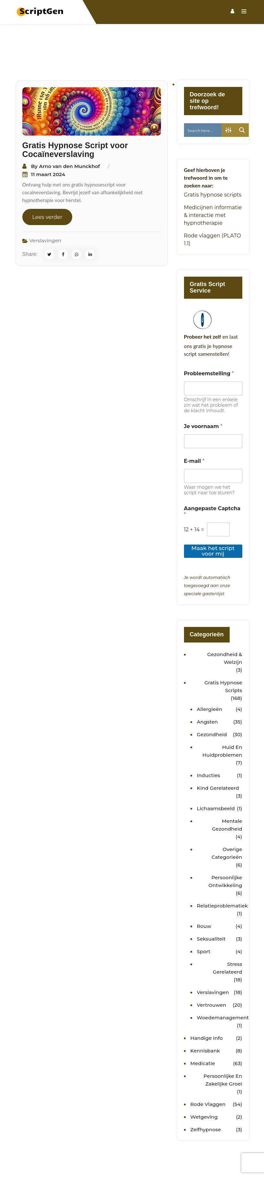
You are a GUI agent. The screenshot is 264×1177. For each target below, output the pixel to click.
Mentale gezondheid (227, 794)
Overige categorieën (227, 823)
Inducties (208, 745)
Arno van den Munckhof (69, 136)
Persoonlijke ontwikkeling (225, 851)
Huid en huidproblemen (222, 720)
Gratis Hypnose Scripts (223, 656)
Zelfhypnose (205, 1099)
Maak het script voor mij (213, 520)
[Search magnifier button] (242, 99)
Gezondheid (212, 704)
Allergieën (210, 679)
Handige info (206, 1007)
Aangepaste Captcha (212, 481)
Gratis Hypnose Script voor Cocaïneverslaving (75, 119)
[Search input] (207, 99)
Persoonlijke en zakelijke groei (222, 1049)
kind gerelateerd (218, 757)
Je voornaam (203, 396)
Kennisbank (205, 1020)
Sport (204, 921)
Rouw (204, 896)
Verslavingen (45, 210)
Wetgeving (204, 1086)
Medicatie (202, 1033)
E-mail (194, 430)
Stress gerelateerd (227, 937)
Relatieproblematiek (222, 875)
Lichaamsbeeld (216, 778)
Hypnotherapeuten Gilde (185, 1160)
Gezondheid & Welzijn (224, 628)
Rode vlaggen (208, 1074)
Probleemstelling (209, 343)
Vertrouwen (211, 974)
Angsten (207, 691)
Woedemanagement (223, 987)
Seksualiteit (211, 908)
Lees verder (47, 187)
